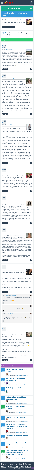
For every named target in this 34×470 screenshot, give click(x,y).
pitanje (7, 19)
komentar (7, 295)
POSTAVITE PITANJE (15, 8)
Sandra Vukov (12, 201)
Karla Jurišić (12, 233)
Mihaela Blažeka (13, 173)
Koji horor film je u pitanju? (15, 417)
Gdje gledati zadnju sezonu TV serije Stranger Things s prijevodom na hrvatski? (17, 452)
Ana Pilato (25, 432)
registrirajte (14, 33)
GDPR (21, 466)
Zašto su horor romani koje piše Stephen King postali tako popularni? (17, 426)
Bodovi (3, 466)
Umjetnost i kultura (19, 432)
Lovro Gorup (24, 439)
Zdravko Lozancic (25, 375)
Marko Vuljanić (20, 19)
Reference (27, 464)
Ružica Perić (12, 124)
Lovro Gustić (24, 384)
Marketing (18, 464)
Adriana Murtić (24, 412)
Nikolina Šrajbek (13, 78)
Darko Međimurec (13, 295)
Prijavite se (5, 33)
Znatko (3, 464)
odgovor (7, 49)
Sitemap (28, 466)
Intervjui (10, 464)
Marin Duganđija (25, 458)
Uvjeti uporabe (13, 466)
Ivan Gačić (26, 447)
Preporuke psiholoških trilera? (17, 436)
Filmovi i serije (18, 375)
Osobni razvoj (14, 19)
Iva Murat (12, 49)
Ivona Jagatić (12, 332)
